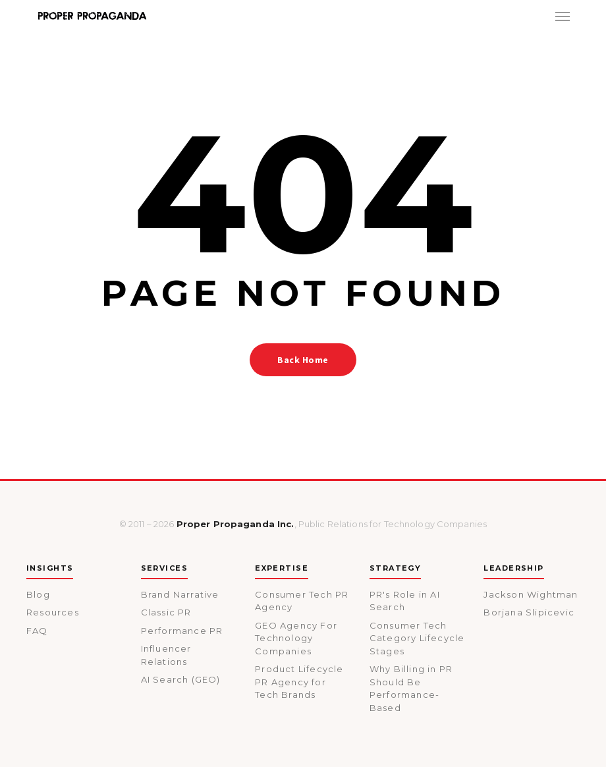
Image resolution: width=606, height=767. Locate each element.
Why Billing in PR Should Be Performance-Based (411, 688)
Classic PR (166, 612)
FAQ (37, 630)
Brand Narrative (180, 594)
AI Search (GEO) (181, 679)
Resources (52, 612)
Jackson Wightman (530, 594)
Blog (38, 594)
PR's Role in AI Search (405, 601)
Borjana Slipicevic (528, 612)
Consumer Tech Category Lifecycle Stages (417, 638)
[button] (562, 15)
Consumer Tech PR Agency (301, 601)
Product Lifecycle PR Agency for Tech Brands (299, 682)
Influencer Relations (166, 655)
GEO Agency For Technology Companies (296, 638)
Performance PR (182, 630)
